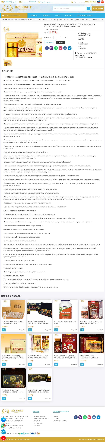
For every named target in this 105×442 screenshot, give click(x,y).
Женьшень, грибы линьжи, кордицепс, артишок (21, 19)
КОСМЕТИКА (38, 423)
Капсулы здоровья (40, 416)
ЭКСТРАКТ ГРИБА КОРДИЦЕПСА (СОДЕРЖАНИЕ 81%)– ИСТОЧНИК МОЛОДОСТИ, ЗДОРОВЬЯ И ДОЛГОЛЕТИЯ (13, 357)
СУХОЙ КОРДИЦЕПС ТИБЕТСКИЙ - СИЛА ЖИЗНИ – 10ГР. (13, 322)
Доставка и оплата (60, 421)
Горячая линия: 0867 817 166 (86, 53)
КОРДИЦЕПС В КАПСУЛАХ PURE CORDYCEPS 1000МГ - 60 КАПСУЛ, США (91, 323)
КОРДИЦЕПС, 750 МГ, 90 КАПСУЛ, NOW (65, 322)
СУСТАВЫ (37, 425)
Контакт (56, 418)
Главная (3, 19)
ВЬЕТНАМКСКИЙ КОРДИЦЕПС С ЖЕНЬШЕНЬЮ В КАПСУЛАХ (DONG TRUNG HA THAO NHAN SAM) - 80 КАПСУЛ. (38, 357)
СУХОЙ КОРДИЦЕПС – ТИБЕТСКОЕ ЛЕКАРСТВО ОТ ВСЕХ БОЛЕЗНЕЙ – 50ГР (89, 357)
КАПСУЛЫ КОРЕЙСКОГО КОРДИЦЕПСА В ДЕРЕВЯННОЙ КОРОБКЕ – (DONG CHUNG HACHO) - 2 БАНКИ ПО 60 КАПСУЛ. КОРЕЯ (12, 391)
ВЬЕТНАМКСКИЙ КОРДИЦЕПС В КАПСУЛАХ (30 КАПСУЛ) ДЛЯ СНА (65, 357)
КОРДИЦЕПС (41, 19)
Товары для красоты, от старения (42, 420)
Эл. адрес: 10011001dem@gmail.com (84, 56)
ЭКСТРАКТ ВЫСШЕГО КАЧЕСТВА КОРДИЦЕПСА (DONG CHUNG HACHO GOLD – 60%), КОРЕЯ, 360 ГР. (39, 391)
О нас (56, 416)
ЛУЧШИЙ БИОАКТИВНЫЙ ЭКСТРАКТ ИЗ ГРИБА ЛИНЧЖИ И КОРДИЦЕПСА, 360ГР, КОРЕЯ (39, 323)
